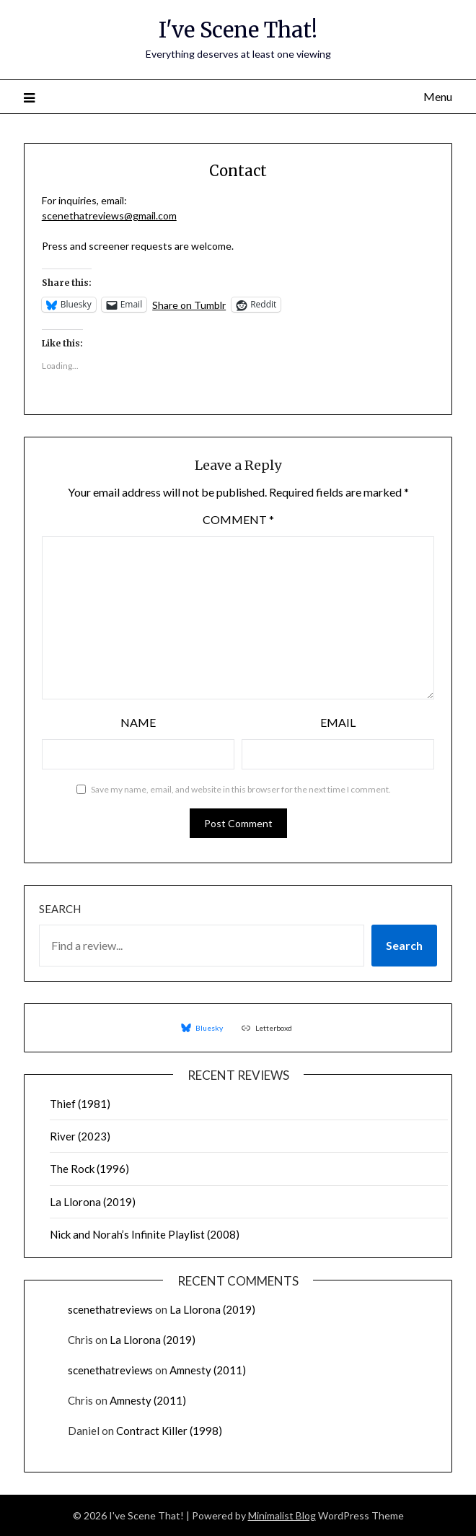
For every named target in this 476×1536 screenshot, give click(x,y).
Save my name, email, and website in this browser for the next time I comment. (241, 789)
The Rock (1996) (89, 1168)
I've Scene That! (238, 30)
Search (60, 908)
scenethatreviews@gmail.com (109, 215)
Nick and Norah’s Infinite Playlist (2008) (144, 1234)
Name (138, 722)
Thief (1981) (80, 1103)
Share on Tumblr (189, 304)
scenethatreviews (110, 1309)
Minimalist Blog (282, 1515)
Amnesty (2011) (207, 1369)
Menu (437, 96)
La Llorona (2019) (93, 1201)
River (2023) (80, 1136)
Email (338, 722)
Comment (238, 519)
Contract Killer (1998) (169, 1430)
